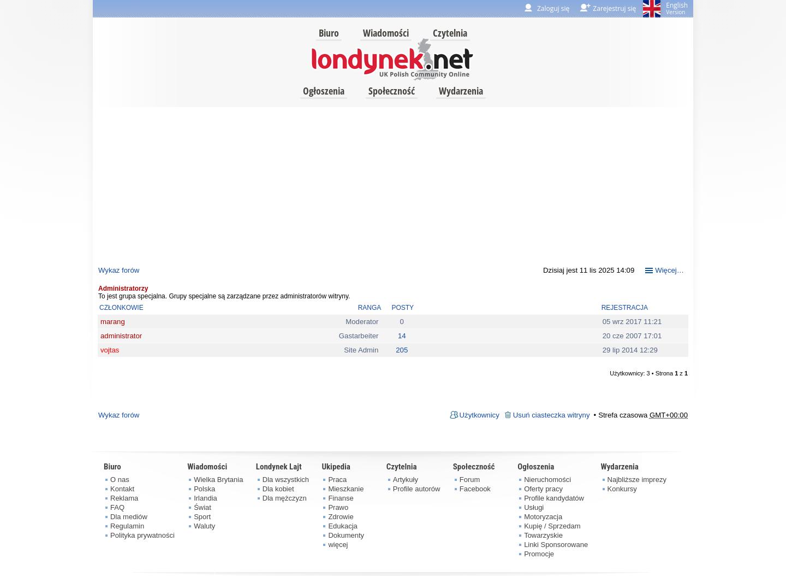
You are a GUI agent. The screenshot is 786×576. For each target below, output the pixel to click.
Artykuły (405, 479)
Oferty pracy (543, 489)
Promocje (539, 554)
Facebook (475, 489)
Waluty (204, 526)
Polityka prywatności (142, 535)
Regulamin (127, 526)
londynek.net (392, 59)
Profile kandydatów (554, 498)
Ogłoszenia (323, 90)
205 (402, 350)
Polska (204, 489)
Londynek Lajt (279, 467)
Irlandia (205, 498)
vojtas (109, 350)
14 (402, 336)
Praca (337, 479)
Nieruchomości (547, 479)
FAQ (117, 507)
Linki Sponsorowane (556, 544)
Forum (470, 479)
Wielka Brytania (218, 479)
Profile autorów (416, 489)
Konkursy (622, 489)
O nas (119, 479)
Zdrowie (340, 517)
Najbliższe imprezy (637, 479)
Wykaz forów (118, 270)
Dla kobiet (278, 489)
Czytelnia (450, 32)
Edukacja (342, 526)
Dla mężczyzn (285, 498)
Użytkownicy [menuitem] (479, 415)
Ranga (370, 307)
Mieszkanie (346, 489)
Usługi (534, 507)
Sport (202, 517)
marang (112, 322)
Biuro (329, 32)
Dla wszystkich (286, 479)
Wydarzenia (461, 90)
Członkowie (121, 307)
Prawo (338, 507)
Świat (202, 507)
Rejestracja (625, 307)
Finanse (340, 498)
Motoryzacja (543, 517)
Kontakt (122, 489)
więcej (338, 544)
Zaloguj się (553, 8)
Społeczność (391, 90)
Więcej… (669, 270)
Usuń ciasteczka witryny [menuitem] (551, 415)
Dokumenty (346, 535)
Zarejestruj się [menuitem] (614, 8)
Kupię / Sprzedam (552, 526)
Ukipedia (335, 467)
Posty (402, 307)
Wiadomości (386, 32)
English (677, 8)
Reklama (124, 498)
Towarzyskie (543, 535)
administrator (121, 336)
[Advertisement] (393, 183)
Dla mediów (128, 517)
